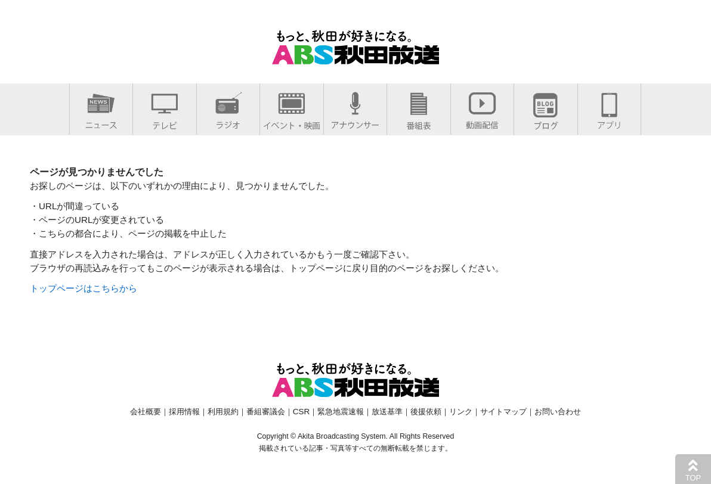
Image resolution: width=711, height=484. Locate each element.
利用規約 (223, 411)
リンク (460, 411)
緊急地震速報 (340, 411)
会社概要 (145, 411)
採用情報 (184, 411)
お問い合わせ (557, 411)
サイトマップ (503, 411)
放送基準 (387, 411)
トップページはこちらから (83, 288)
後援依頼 (425, 411)
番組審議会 (265, 411)
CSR (301, 411)
